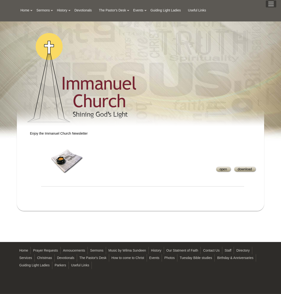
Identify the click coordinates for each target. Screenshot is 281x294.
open (223, 169)
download (245, 169)
